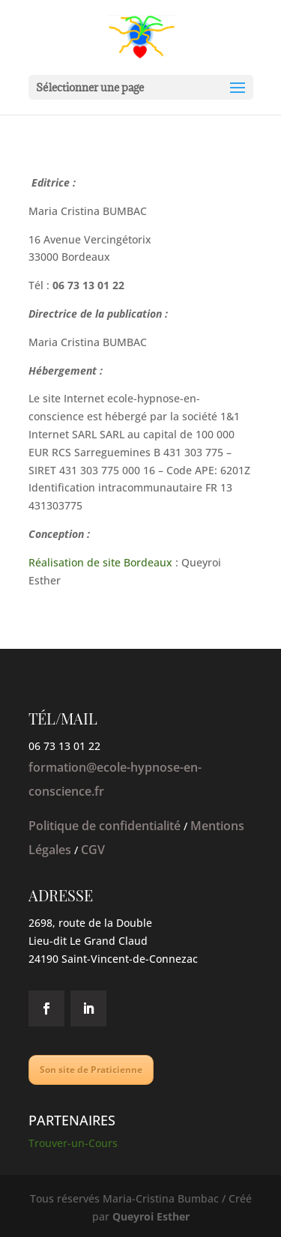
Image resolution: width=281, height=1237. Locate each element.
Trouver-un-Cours (73, 1143)
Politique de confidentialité (104, 825)
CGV (93, 849)
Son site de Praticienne (91, 1069)
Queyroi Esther (151, 1216)
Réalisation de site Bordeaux (100, 562)
